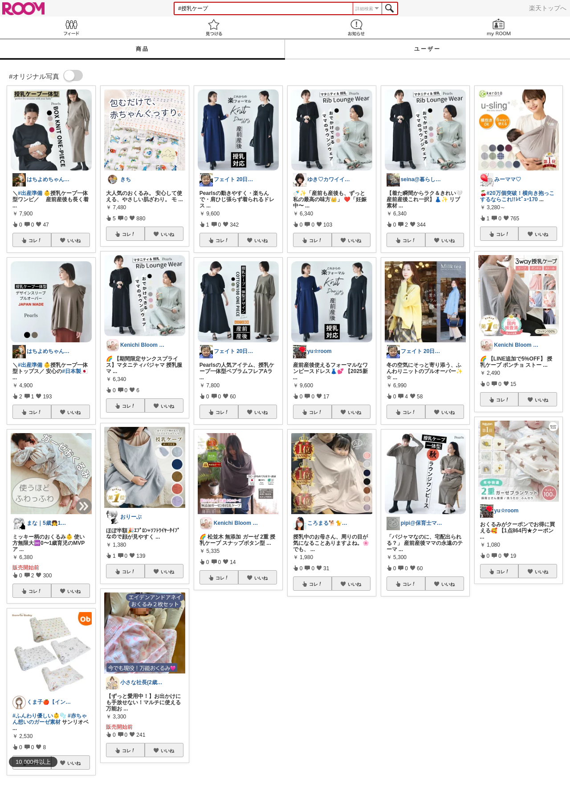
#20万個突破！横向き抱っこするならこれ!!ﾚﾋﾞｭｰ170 (517, 196)
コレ (35, 240)
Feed (71, 27)
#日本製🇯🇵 (75, 371)
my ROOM (499, 27)
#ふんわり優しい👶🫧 (39, 716)
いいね (74, 240)
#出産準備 (30, 193)
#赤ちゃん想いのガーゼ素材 (49, 719)
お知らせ (356, 27)
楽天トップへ (547, 8)
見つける (213, 27)
